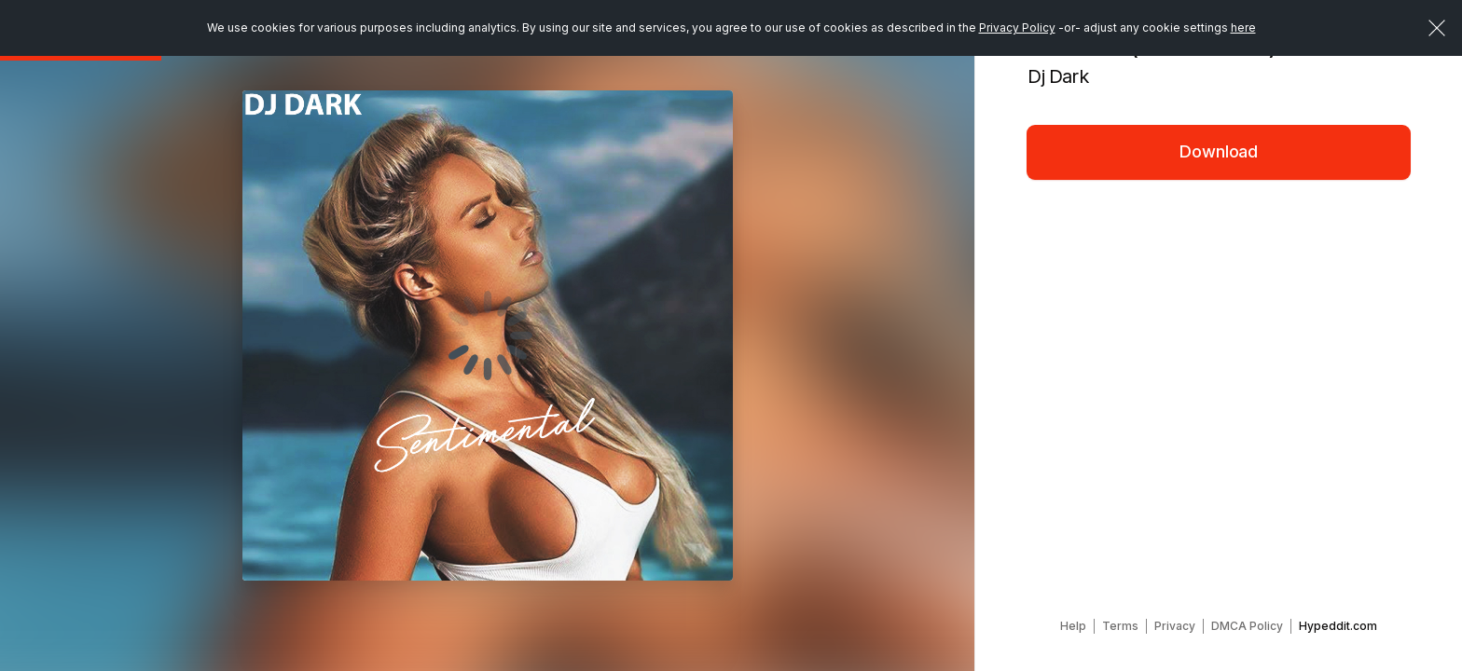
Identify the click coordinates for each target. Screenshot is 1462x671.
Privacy (1174, 626)
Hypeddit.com (1338, 626)
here (1243, 27)
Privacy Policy (1017, 27)
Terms (1120, 626)
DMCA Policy (1247, 626)
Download (1218, 151)
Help (1073, 626)
